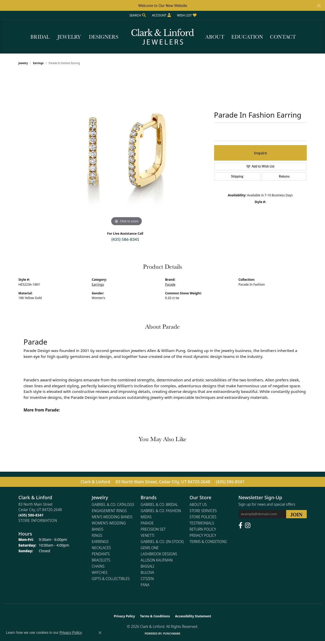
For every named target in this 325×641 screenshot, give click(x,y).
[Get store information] (38, 520)
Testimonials (202, 523)
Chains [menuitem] (98, 566)
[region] (126, 150)
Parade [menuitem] (147, 523)
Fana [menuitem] (145, 584)
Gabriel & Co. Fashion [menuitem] (161, 510)
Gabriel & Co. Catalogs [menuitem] (113, 504)
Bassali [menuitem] (147, 566)
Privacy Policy (203, 535)
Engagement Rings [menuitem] (109, 510)
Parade (170, 284)
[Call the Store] (31, 515)
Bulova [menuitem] (147, 572)
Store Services (203, 510)
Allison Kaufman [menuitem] (157, 560)
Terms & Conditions (208, 541)
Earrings (38, 63)
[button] (137, 15)
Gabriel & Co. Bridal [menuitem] (159, 504)
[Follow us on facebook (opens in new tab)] (240, 525)
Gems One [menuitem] (150, 547)
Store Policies (203, 516)
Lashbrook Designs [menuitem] (159, 553)
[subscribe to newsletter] (296, 514)
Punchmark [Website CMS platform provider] (171, 633)
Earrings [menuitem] (100, 541)
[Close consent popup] (100, 632)
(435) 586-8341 (125, 239)
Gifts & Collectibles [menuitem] (111, 578)
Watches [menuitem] (100, 572)
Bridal (39, 36)
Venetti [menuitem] (147, 535)
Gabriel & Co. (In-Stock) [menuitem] (162, 541)
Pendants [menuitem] (101, 553)
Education (247, 36)
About (214, 36)
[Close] (318, 5)
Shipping (237, 176)
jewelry (23, 63)
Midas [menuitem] (146, 516)
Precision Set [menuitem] (153, 529)
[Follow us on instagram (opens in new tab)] (247, 525)
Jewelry (69, 36)
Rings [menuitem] (97, 535)
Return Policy (203, 529)
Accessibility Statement (193, 616)
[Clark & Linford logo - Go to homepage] (162, 36)
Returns (284, 176)
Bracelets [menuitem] (101, 560)
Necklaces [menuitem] (101, 547)
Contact (283, 36)
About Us (198, 504)
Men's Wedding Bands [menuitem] (112, 516)
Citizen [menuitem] (147, 578)
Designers (103, 36)
